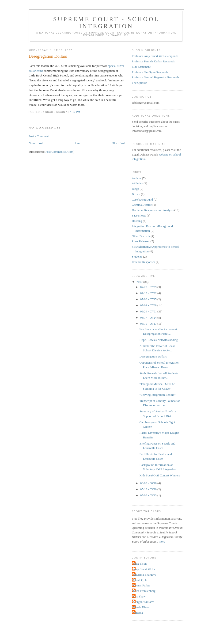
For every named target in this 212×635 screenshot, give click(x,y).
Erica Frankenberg (144, 591)
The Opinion (139, 82)
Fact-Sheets (139, 215)
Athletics (137, 183)
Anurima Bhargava (144, 574)
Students (137, 256)
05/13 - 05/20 (148, 489)
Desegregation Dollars (48, 56)
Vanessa (138, 612)
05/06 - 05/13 (148, 495)
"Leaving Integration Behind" (157, 394)
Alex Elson (140, 563)
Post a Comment (39, 136)
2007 (139, 282)
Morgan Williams (143, 602)
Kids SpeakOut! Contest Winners (159, 475)
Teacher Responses (143, 262)
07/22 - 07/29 (148, 287)
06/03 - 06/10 (148, 483)
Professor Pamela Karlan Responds (153, 61)
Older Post (118, 143)
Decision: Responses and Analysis (153, 210)
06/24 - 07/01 (148, 311)
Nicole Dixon (141, 607)
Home (77, 143)
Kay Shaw (139, 596)
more (162, 541)
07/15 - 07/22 (148, 293)
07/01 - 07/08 (148, 305)
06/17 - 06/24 (148, 317)
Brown (136, 194)
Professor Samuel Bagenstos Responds (155, 77)
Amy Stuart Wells (144, 569)
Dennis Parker (141, 585)
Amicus (136, 178)
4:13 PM (75, 112)
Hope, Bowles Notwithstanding (158, 340)
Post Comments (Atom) (60, 151)
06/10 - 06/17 (148, 323)
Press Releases (141, 241)
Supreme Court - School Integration (106, 23)
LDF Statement (141, 66)
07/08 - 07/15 (148, 299)
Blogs (135, 188)
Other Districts (141, 236)
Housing (137, 221)
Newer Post (36, 143)
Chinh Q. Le (140, 580)
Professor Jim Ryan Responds (150, 72)
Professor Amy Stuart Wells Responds (155, 56)
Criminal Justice (142, 204)
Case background (142, 199)
